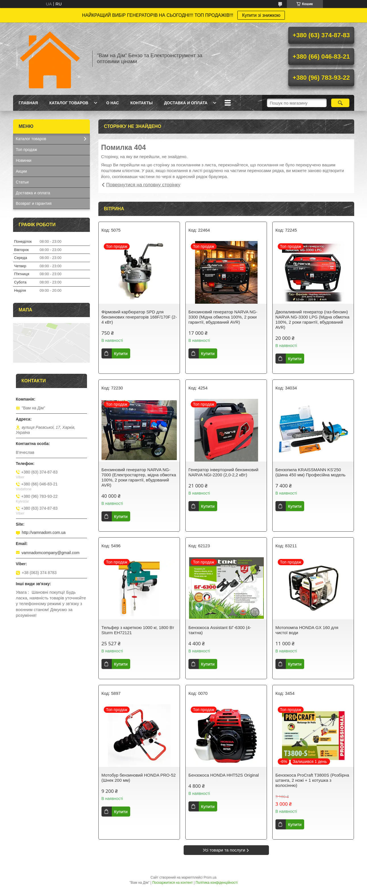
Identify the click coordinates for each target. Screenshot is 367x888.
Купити (121, 353)
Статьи (22, 182)
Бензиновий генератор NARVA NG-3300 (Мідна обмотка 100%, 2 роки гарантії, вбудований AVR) (222, 316)
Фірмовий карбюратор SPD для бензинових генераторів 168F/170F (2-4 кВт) (139, 316)
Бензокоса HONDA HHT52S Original (223, 775)
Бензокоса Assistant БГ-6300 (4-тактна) (219, 630)
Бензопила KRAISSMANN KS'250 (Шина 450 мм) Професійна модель (310, 472)
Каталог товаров (68, 103)
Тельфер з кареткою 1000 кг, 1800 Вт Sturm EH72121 (137, 630)
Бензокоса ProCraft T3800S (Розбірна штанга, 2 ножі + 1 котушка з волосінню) (312, 780)
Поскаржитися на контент (172, 883)
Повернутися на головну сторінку (143, 184)
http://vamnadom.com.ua (44, 532)
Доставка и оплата (186, 103)
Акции (21, 171)
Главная (28, 103)
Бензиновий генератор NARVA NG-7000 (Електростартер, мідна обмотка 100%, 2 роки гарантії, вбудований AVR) (138, 477)
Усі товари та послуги (224, 850)
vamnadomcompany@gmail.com (51, 552)
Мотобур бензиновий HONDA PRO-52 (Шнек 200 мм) (138, 778)
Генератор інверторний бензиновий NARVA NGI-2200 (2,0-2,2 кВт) (223, 472)
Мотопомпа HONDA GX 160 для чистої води (306, 630)
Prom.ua (210, 877)
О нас (112, 103)
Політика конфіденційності (217, 883)
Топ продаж (26, 149)
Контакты (141, 103)
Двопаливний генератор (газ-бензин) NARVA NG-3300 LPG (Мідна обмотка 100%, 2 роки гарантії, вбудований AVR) (312, 319)
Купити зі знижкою (261, 15)
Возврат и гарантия (34, 203)
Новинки (24, 160)
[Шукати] (340, 103)
